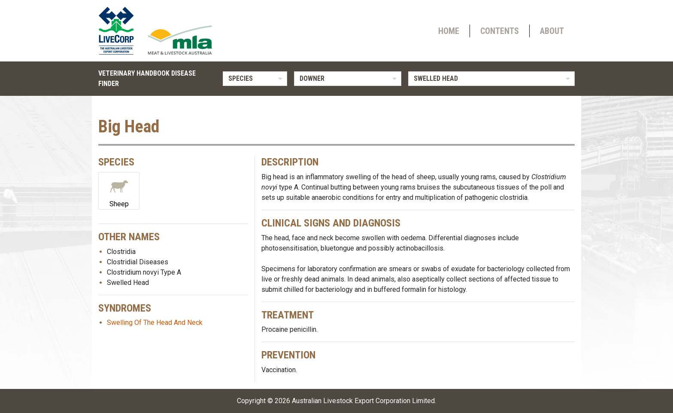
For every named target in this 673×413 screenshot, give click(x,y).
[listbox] (255, 78)
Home (448, 31)
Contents (499, 31)
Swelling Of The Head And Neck (155, 322)
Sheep (119, 190)
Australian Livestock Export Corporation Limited (363, 401)
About (552, 31)
